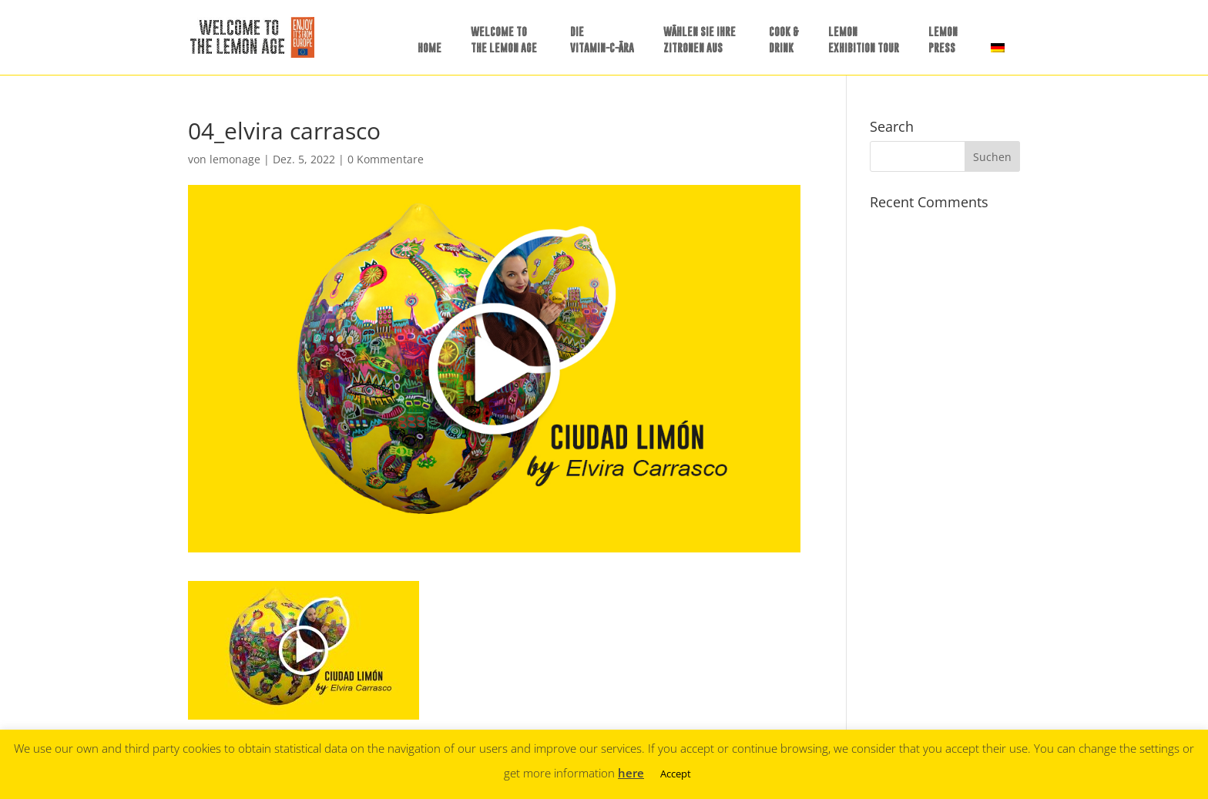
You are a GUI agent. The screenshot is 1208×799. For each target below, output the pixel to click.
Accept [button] (675, 774)
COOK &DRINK (784, 39)
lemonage (235, 159)
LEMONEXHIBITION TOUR (863, 39)
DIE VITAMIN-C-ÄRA (602, 39)
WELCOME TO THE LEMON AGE (504, 39)
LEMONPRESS (943, 39)
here (631, 773)
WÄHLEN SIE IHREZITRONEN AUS (699, 39)
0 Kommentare (385, 159)
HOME (429, 47)
